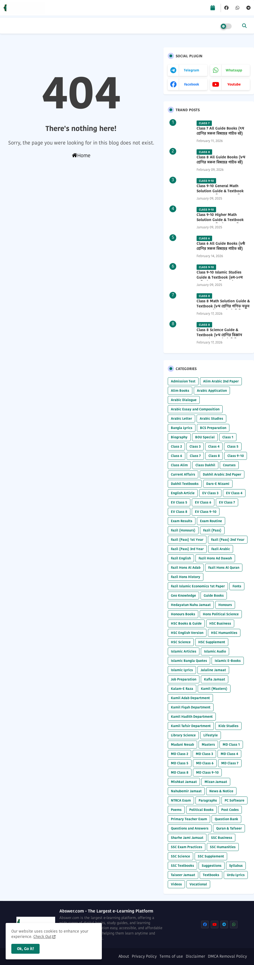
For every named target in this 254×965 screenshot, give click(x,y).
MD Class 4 (229, 753)
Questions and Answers (189, 828)
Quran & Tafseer (229, 828)
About (124, 956)
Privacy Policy (144, 956)
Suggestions (211, 865)
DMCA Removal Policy (227, 956)
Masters (208, 744)
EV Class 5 (179, 502)
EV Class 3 (210, 493)
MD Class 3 (204, 753)
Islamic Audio (215, 651)
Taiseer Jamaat (183, 874)
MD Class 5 (179, 763)
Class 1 (227, 437)
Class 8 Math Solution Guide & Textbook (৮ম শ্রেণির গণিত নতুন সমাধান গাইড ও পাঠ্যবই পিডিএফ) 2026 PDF (223, 309)
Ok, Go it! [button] (25, 948)
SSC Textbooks (182, 865)
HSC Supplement (211, 642)
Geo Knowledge (183, 595)
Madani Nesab (182, 744)
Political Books (201, 809)
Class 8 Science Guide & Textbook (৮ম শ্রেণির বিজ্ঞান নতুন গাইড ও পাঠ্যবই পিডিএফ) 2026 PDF (221, 337)
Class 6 (176, 455)
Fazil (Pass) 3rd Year (187, 548)
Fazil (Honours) (183, 530)
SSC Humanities (223, 846)
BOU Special (205, 437)
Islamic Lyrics (182, 670)
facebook (191, 84)
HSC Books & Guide (186, 623)
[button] (244, 25)
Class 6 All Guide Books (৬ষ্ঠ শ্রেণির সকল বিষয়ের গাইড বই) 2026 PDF (221, 248)
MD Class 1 (231, 744)
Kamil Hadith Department (192, 716)
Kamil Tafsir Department (191, 725)
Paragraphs (208, 800)
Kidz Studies (228, 725)
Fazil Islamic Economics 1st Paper (198, 586)
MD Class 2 (179, 753)
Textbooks (211, 874)
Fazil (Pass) (212, 530)
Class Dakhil (205, 465)
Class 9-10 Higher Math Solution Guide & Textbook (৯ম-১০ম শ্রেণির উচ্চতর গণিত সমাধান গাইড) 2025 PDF (220, 222)
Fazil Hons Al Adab (186, 567)
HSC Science (181, 642)
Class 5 (232, 446)
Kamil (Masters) (214, 688)
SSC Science (180, 856)
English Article (183, 493)
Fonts (237, 586)
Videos (176, 884)
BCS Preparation (213, 427)
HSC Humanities (224, 632)
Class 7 (195, 455)
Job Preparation (183, 679)
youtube (234, 84)
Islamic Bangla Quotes (189, 660)
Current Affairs (183, 474)
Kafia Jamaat (214, 679)
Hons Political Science (221, 614)
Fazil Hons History (185, 576)
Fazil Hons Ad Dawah (215, 558)
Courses (229, 465)
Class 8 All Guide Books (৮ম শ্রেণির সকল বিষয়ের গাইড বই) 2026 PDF (221, 162)
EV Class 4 (234, 493)
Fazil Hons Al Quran (223, 567)
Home (81, 155)
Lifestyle (210, 735)
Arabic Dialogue (184, 399)
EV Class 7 (227, 502)
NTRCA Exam (181, 800)
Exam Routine (211, 520)
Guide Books (214, 595)
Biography (179, 437)
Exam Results (181, 520)
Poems (176, 809)
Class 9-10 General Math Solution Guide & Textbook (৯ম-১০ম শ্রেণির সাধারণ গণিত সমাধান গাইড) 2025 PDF (220, 193)
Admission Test (183, 381)
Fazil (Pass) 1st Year (187, 539)
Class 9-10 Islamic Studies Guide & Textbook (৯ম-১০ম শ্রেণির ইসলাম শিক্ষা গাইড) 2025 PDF (222, 280)
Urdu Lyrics (236, 874)
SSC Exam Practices (186, 846)
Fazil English (181, 558)
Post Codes (230, 809)
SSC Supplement (211, 856)
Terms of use (171, 956)
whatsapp (234, 70)
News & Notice (221, 791)
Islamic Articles (183, 651)
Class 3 (195, 446)
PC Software (234, 800)
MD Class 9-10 (207, 772)
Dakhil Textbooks (185, 483)
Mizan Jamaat (216, 781)
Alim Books (180, 390)
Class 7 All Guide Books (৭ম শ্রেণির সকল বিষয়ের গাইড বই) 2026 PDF (220, 133)
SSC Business (221, 837)
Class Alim (179, 465)
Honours (225, 604)
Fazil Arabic (220, 548)
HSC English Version (187, 632)
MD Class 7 (229, 763)
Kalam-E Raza (182, 688)
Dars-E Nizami (217, 483)
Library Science (183, 735)
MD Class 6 (205, 763)
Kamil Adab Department (190, 697)
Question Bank (226, 819)
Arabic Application (212, 390)
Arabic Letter (181, 418)
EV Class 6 (203, 502)
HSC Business (220, 623)
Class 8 (214, 455)
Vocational (198, 884)
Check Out (42, 936)
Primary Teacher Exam (189, 819)
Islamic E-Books (228, 660)
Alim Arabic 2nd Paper (221, 381)
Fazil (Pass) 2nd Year (227, 539)
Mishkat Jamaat (184, 781)
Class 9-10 (235, 455)
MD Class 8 (179, 772)
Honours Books (183, 614)
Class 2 (176, 446)
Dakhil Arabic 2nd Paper (222, 474)
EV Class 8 (179, 511)
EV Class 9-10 (205, 511)
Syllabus (236, 865)
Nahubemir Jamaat (186, 791)
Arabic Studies (211, 418)
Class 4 (213, 446)
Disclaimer (195, 956)
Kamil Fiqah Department (190, 707)
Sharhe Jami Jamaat (187, 837)
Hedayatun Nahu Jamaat (191, 604)
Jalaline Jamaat (213, 670)
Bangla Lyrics (181, 427)
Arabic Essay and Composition (195, 409)
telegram (191, 70)
